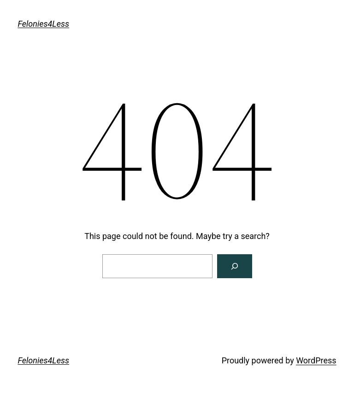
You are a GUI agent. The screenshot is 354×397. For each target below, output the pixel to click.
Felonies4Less (43, 24)
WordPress (316, 360)
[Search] (234, 266)
